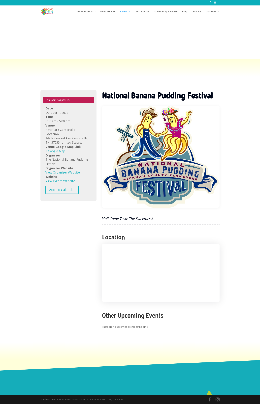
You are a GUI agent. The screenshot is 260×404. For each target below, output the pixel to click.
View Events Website (60, 181)
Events (123, 11)
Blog (184, 11)
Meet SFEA (106, 11)
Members (210, 11)
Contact (196, 11)
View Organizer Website (62, 172)
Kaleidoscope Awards (166, 11)
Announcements (86, 11)
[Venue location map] (161, 273)
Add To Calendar (62, 189)
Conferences (142, 11)
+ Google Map (55, 151)
